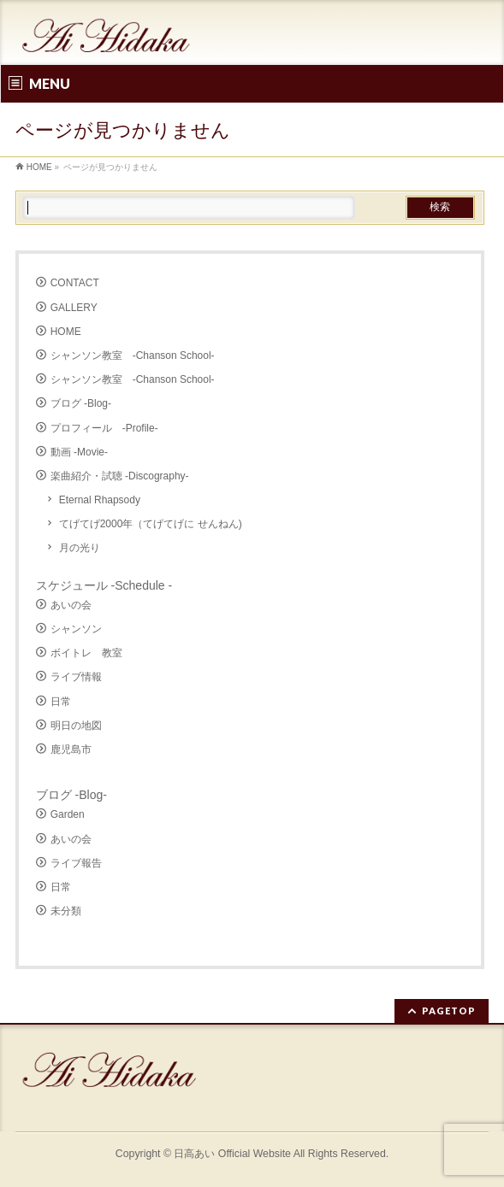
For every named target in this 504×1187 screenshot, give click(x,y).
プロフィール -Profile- (104, 428)
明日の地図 (76, 726)
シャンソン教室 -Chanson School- (132, 355)
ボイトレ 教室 (86, 653)
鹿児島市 (71, 749)
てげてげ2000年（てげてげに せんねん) (150, 524)
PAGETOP (449, 1010)
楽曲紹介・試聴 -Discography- (119, 476)
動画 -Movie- (79, 452)
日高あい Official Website (232, 1154)
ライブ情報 (76, 677)
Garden (67, 814)
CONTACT (74, 283)
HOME (65, 332)
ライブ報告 (76, 863)
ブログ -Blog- (80, 403)
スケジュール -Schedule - (104, 585)
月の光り (79, 548)
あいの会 (71, 605)
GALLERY (74, 308)
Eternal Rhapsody (99, 500)
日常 (60, 702)
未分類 (65, 911)
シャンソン (76, 629)
